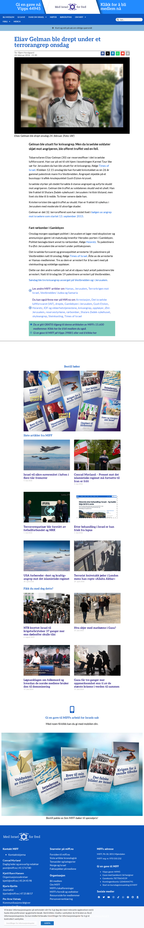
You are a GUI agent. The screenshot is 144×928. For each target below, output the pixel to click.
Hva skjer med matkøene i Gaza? (95, 628)
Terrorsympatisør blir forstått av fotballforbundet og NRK (45, 528)
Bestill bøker (72, 366)
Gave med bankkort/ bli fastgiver (117, 875)
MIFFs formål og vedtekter (64, 891)
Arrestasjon (83, 299)
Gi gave (21, 17)
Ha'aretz (37, 307)
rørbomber (72, 312)
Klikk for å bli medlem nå (113, 6)
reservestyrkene (55, 312)
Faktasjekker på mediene (63, 868)
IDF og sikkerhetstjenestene (60, 307)
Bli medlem (8, 17)
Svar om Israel (37, 17)
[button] (108, 53)
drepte (59, 303)
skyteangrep (39, 316)
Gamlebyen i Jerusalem (78, 303)
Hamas (69, 288)
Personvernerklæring (61, 898)
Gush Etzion (100, 303)
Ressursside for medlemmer (65, 895)
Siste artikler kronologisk (63, 858)
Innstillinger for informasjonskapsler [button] (20, 923)
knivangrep (84, 307)
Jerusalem (81, 288)
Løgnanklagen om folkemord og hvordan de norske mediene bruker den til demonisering (46, 683)
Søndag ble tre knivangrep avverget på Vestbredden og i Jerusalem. (68, 280)
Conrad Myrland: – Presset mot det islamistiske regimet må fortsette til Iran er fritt (97, 478)
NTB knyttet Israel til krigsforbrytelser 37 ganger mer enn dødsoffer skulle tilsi (44, 631)
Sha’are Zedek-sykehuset (95, 312)
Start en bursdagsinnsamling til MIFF (119, 885)
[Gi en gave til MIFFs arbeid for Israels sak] (72, 709)
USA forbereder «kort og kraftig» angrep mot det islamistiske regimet (46, 577)
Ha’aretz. (91, 241)
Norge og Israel (58, 865)
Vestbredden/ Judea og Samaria (59, 292)
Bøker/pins (65, 17)
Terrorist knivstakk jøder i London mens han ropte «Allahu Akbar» (96, 577)
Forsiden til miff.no (60, 854)
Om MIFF (80, 17)
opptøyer (98, 307)
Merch (17, 21)
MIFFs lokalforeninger (62, 888)
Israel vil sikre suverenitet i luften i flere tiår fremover (46, 476)
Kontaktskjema (17, 854)
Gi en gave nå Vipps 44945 (28, 6)
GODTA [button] (47, 923)
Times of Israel (78, 256)
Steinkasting (55, 316)
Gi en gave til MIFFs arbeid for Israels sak (72, 717)
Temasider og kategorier (63, 861)
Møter (53, 17)
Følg (6, 21)
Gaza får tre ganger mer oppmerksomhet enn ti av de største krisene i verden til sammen (96, 683)
